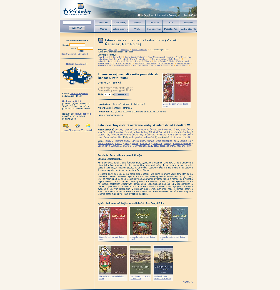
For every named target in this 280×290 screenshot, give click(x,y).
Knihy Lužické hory (124, 63)
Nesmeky (188, 23)
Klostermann (176, 137)
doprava (64, 130)
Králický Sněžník (159, 132)
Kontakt (137, 23)
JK (72, 71)
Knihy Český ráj (121, 59)
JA (86, 81)
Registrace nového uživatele (73, 54)
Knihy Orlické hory (166, 63)
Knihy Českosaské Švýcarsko (160, 57)
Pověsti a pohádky (182, 143)
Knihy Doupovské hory (139, 59)
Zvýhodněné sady (144, 146)
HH (87, 79)
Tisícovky (108, 141)
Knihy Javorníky (159, 59)
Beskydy (119, 129)
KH (65, 72)
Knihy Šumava (182, 65)
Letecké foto (185, 141)
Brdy (127, 129)
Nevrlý (187, 137)
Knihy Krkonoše (183, 61)
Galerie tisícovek (120, 29)
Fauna (135, 143)
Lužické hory (104, 134)
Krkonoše (173, 132)
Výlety (137, 29)
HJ (86, 76)
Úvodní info (103, 23)
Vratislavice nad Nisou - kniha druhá (162, 277)
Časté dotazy (120, 23)
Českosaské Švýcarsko (161, 129)
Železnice (157, 143)
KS (82, 74)
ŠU (68, 81)
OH (80, 72)
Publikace (154, 23)
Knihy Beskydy (104, 57)
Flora (127, 143)
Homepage (112, 50)
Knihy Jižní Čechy (124, 61)
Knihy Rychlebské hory (143, 65)
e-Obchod (102, 29)
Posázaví (160, 134)
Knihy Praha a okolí (122, 65)
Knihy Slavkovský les (164, 65)
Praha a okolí (173, 134)
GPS (171, 23)
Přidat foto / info (171, 29)
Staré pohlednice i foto (167, 141)
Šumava (108, 137)
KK (78, 69)
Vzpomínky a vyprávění (109, 146)
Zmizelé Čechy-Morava (143, 141)
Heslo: (74, 48)
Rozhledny (145, 143)
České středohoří (139, 129)
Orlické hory (137, 134)
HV (80, 77)
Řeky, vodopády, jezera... (110, 143)
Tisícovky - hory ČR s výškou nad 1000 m (128, 9)
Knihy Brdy (117, 57)
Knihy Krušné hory (106, 63)
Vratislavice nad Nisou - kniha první (140, 277)
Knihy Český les (105, 59)
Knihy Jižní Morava (143, 61)
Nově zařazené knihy (164, 146)
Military (167, 143)
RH (84, 72)
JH (74, 69)
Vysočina (117, 137)
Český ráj (107, 132)
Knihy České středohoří (135, 57)
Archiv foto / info (188, 29)
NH (73, 82)
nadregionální (135, 137)
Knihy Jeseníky (174, 59)
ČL (66, 77)
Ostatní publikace (139, 50)
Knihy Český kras (183, 57)
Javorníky (118, 132)
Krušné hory (185, 132)
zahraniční (149, 137)
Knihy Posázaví (104, 65)
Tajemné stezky (122, 141)
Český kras (179, 129)
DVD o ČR (128, 146)
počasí (87, 130)
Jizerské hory (142, 132)
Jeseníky (129, 132)
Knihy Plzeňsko (183, 63)
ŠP (71, 78)
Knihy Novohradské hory (145, 63)
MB (89, 77)
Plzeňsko (149, 134)
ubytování (76, 130)
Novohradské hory (120, 134)
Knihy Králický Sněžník (164, 61)
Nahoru (186, 282)
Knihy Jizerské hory (106, 61)
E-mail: (65, 45)
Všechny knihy (183, 146)
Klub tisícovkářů (154, 29)
